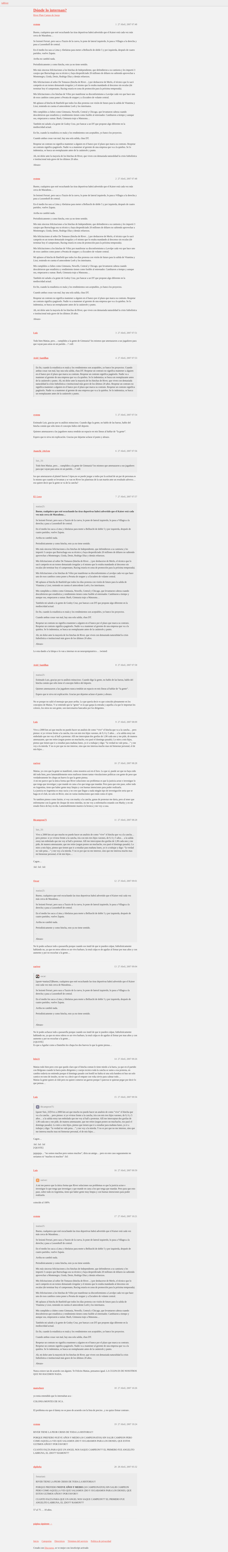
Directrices (60, 1541)
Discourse (49, 1548)
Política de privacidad (101, 1541)
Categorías (46, 1541)
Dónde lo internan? (50, 10)
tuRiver (4, 3)
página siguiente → (42, 1524)
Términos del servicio (78, 1541)
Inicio (36, 1541)
